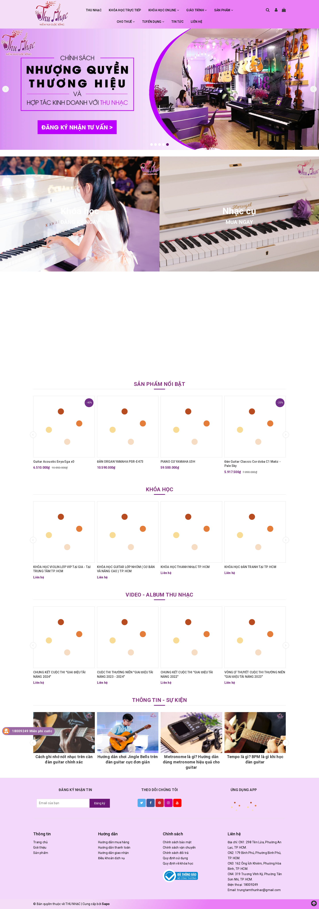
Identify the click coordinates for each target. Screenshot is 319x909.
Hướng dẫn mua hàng (113, 842)
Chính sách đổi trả (176, 853)
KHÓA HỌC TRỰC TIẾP (125, 10)
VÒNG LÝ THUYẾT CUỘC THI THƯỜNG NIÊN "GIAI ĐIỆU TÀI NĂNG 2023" (254, 674)
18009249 (250, 884)
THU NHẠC (93, 10)
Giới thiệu (40, 847)
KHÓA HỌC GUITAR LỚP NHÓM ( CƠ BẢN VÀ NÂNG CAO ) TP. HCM (126, 569)
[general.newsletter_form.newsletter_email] (63, 803)
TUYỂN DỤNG (153, 21)
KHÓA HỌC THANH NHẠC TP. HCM (185, 567)
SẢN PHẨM (223, 10)
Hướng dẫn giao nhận (113, 853)
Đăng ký (99, 803)
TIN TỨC (177, 21)
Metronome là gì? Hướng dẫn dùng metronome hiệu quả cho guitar (191, 762)
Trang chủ (40, 842)
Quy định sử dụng (175, 858)
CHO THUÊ (126, 21)
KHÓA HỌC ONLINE (163, 10)
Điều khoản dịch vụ (111, 858)
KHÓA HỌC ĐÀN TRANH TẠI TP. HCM (250, 567)
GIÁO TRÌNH (196, 10)
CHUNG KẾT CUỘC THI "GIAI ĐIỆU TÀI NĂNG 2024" (59, 674)
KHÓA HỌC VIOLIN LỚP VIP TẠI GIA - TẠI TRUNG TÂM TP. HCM (62, 569)
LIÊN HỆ (196, 21)
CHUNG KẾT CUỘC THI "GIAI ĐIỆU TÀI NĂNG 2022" (187, 674)
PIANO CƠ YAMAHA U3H (178, 461)
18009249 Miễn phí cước (32, 731)
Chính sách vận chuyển (179, 847)
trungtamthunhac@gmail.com (259, 890)
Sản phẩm (40, 853)
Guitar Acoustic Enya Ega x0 (53, 461)
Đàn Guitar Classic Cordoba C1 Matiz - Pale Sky (252, 464)
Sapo (106, 904)
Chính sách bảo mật (177, 842)
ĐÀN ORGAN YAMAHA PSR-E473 (120, 461)
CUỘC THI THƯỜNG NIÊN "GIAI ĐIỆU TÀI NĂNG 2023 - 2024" (125, 674)
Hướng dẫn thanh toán (114, 847)
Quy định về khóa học (178, 863)
